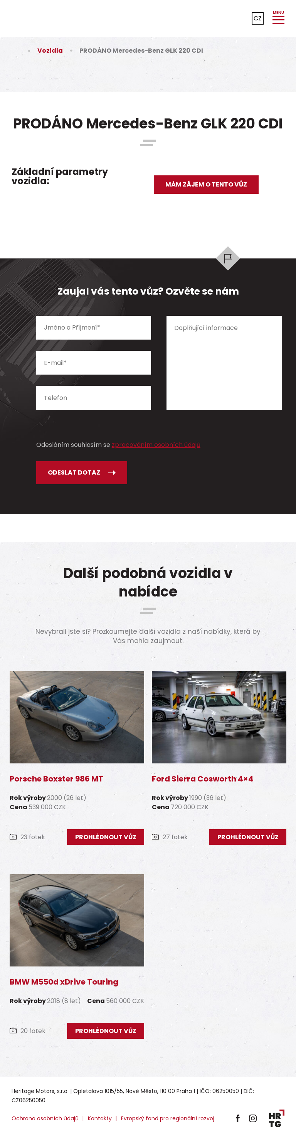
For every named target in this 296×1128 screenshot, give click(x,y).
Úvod (16, 50)
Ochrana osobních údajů (45, 1118)
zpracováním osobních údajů (156, 444)
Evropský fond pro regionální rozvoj (167, 1118)
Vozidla (50, 50)
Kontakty (100, 1118)
